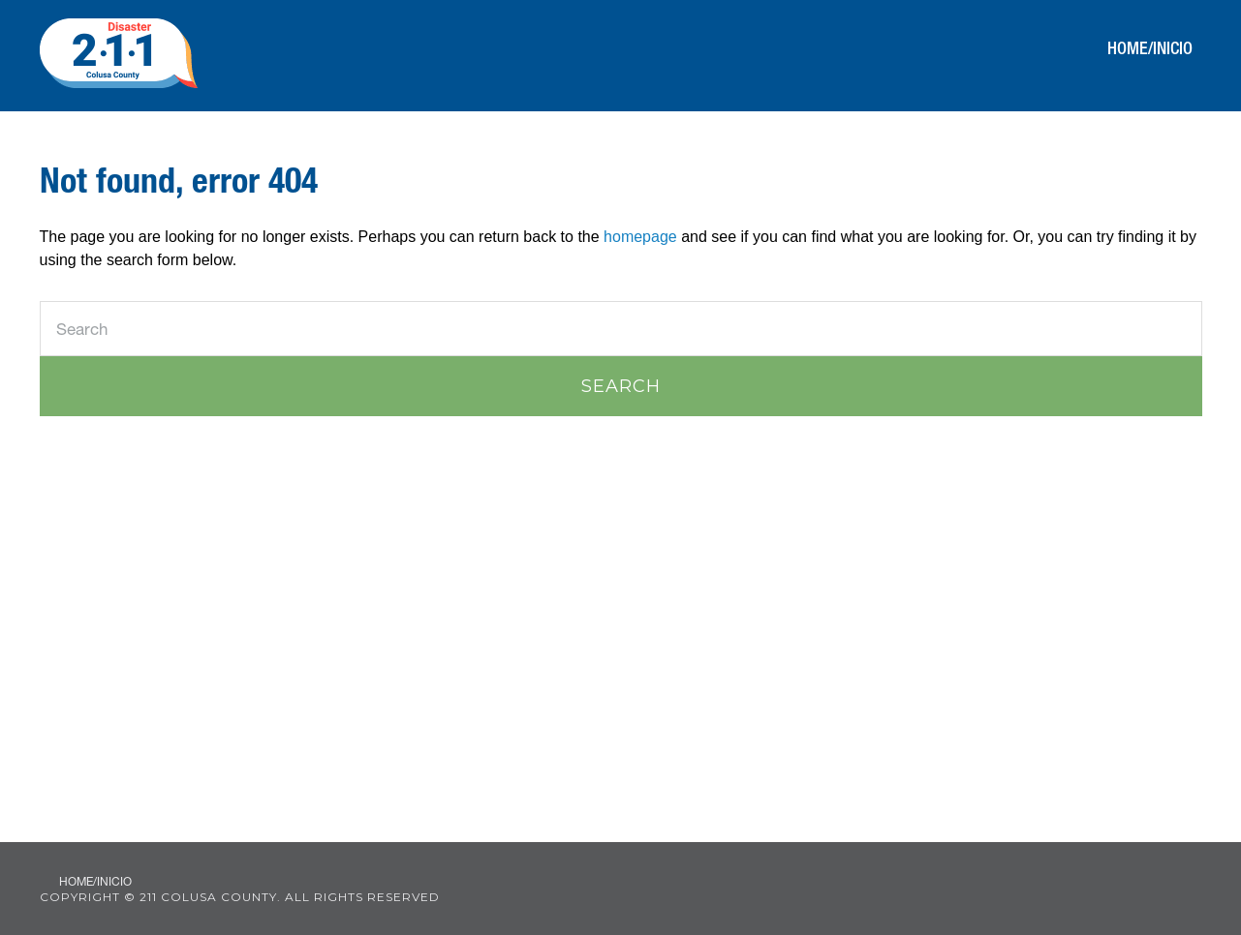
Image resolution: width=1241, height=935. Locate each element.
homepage (640, 236)
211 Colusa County (119, 53)
